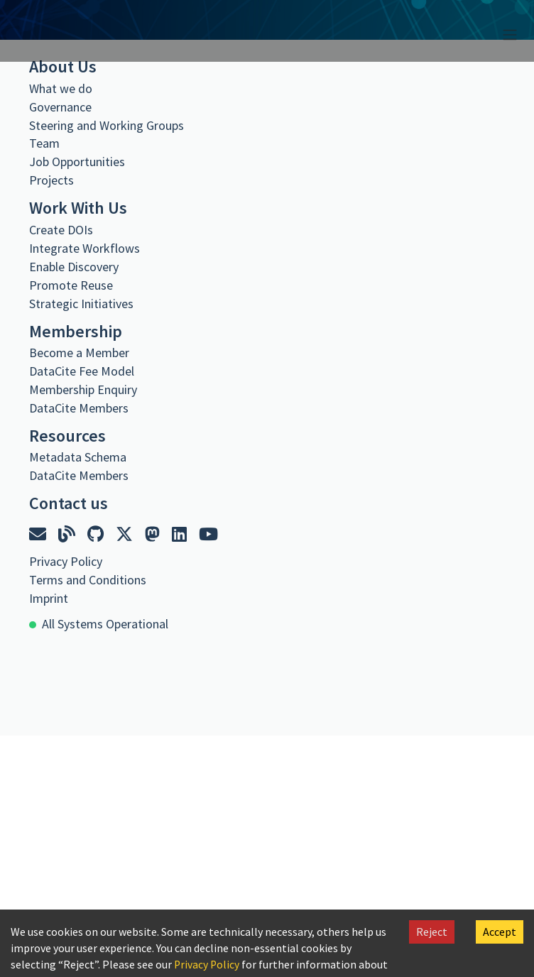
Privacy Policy (207, 964)
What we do (60, 88)
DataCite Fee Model (81, 371)
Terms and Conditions (87, 580)
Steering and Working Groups (106, 125)
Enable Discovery (74, 266)
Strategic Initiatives (81, 303)
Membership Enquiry (83, 389)
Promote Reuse (71, 285)
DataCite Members (79, 408)
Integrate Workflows (84, 248)
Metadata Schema (77, 457)
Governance (60, 107)
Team (44, 143)
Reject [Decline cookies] (431, 931)
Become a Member (79, 352)
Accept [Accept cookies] (499, 931)
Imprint (48, 598)
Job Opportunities (77, 161)
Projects (51, 180)
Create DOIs (61, 230)
